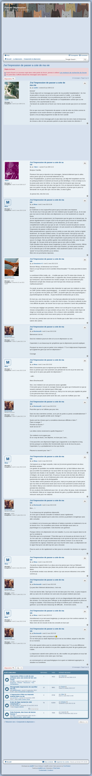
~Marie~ (7, 180)
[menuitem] (7, 55)
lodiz (13, 715)
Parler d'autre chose (24, 699)
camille (7, 99)
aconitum (15, 698)
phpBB (31, 766)
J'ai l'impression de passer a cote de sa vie (46, 163)
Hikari (62, 694)
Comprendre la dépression (26, 691)
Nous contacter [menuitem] (47, 762)
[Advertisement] (46, 35)
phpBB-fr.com (42, 768)
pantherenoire (16, 690)
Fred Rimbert (66, 766)
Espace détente (19, 707)
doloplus (63, 702)
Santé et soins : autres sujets (21, 717)
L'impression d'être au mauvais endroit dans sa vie (22, 695)
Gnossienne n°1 (9, 277)
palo (13, 681)
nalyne (63, 676)
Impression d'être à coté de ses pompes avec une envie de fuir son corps (23, 678)
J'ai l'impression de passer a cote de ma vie (26, 65)
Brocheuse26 (8, 336)
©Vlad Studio (56, 768)
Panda (63, 686)
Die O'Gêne (15, 705)
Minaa (6, 206)
